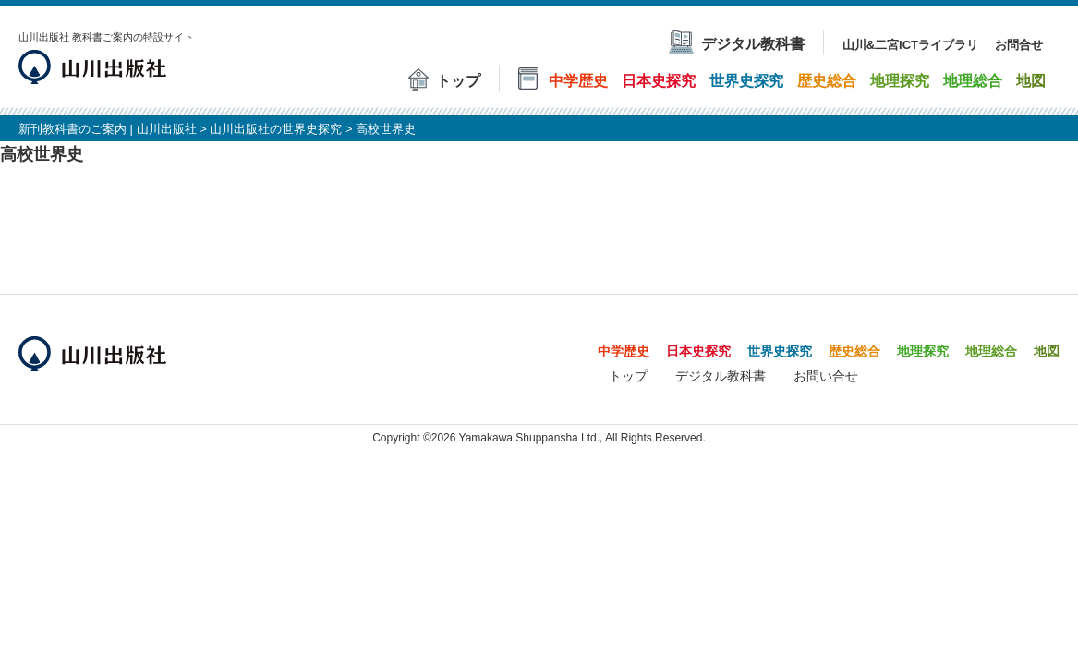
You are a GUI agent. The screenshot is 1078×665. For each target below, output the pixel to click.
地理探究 (923, 351)
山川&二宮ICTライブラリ (910, 45)
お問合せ (1019, 45)
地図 (1047, 351)
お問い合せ (825, 376)
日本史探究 (698, 351)
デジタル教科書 (720, 376)
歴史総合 (854, 351)
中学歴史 (623, 351)
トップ (628, 376)
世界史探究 (779, 351)
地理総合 (991, 351)
